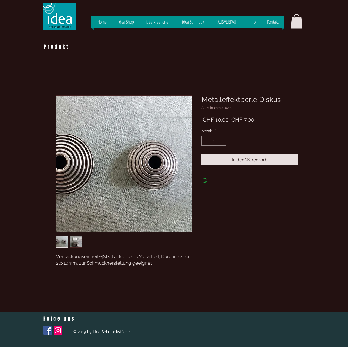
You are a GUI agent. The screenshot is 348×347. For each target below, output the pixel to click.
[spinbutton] (214, 140)
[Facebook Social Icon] (48, 330)
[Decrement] (205, 140)
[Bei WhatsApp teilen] (205, 180)
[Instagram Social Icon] (58, 330)
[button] (297, 21)
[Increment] (222, 140)
